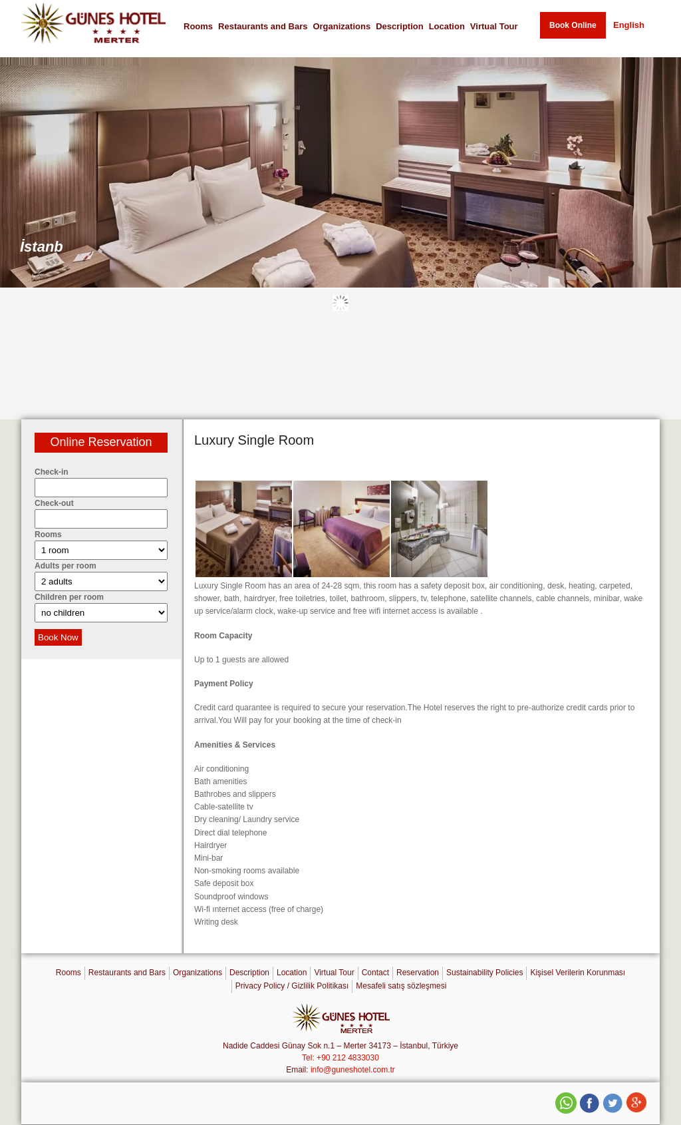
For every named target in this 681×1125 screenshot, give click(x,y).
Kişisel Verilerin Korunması (577, 972)
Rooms (198, 26)
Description (400, 26)
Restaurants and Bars (262, 26)
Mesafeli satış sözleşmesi (401, 986)
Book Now (58, 637)
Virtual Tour (494, 26)
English (628, 25)
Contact (375, 972)
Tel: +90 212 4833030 (340, 1057)
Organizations (341, 26)
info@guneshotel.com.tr (353, 1069)
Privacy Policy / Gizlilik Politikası (292, 986)
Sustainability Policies (484, 972)
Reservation (417, 972)
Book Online (573, 25)
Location (447, 26)
